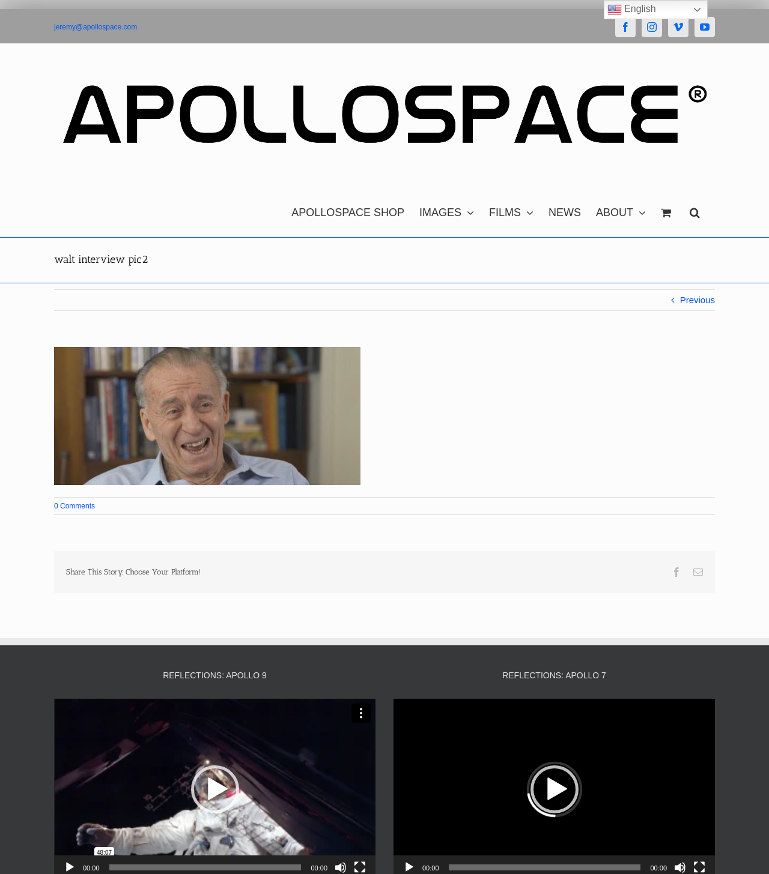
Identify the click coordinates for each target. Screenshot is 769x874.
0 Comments (74, 506)
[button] (695, 209)
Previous (697, 300)
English (631, 9)
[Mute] (341, 867)
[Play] (70, 867)
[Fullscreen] (360, 867)
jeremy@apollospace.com (95, 27)
